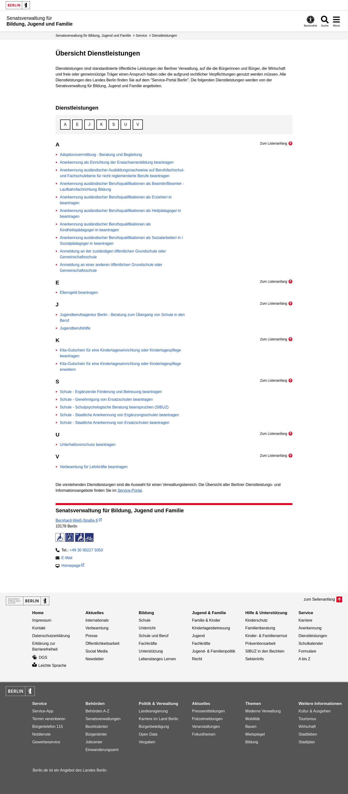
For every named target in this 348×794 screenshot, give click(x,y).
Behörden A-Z (97, 711)
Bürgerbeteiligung (154, 726)
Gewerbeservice (46, 742)
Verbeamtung (97, 628)
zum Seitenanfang (319, 599)
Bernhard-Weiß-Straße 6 (77, 520)
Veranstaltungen (206, 726)
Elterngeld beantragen (79, 292)
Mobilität (252, 719)
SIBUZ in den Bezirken (264, 651)
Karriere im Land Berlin (158, 719)
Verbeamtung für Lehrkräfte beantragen (94, 467)
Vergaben (147, 742)
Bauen (250, 726)
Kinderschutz (256, 620)
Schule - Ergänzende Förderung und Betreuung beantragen (111, 392)
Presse (92, 636)
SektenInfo (254, 659)
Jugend (198, 636)
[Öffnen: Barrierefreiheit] (310, 21)
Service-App (42, 711)
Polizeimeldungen (207, 719)
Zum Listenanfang (273, 143)
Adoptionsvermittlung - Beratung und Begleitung (101, 155)
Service (141, 35)
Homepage (70, 566)
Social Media (97, 651)
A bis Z (304, 659)
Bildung (251, 742)
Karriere (305, 620)
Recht (197, 659)
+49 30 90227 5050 (86, 550)
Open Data (148, 734)
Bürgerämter (96, 734)
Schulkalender (310, 643)
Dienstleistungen (164, 35)
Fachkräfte (148, 643)
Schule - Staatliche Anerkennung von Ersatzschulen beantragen (114, 423)
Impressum (41, 620)
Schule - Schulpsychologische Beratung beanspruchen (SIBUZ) (114, 407)
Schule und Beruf (153, 636)
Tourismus (307, 719)
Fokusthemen (203, 734)
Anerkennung (309, 628)
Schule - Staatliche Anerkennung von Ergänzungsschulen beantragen (119, 415)
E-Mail (66, 558)
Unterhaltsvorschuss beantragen (88, 445)
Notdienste (41, 734)
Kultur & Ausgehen (314, 711)
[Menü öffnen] (336, 21)
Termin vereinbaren (48, 719)
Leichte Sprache (49, 665)
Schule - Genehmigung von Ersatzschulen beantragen (106, 399)
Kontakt (38, 628)
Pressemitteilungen (208, 711)
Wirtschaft (307, 726)
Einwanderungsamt (102, 750)
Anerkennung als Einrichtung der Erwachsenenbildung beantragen (117, 162)
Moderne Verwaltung (263, 711)
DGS (39, 657)
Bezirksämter (97, 726)
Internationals (97, 620)
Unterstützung (151, 651)
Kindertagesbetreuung (211, 628)
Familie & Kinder (206, 620)
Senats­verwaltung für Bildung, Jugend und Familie (93, 35)
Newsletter (95, 659)
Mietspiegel (255, 734)
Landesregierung (153, 711)
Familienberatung (260, 628)
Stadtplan (306, 742)
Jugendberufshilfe (75, 328)
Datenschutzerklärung (51, 636)
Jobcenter (94, 742)
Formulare (307, 651)
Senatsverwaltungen (103, 719)
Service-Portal (129, 490)
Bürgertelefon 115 (47, 726)
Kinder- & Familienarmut (266, 636)
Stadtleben (307, 734)
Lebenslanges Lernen (157, 659)
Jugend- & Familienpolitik (213, 651)
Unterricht (147, 628)
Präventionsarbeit (260, 643)
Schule (145, 620)
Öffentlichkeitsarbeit (102, 643)
